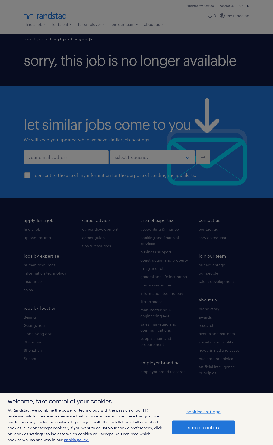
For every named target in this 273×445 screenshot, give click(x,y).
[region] (136, 419)
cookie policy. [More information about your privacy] (76, 439)
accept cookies (203, 427)
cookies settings (203, 411)
